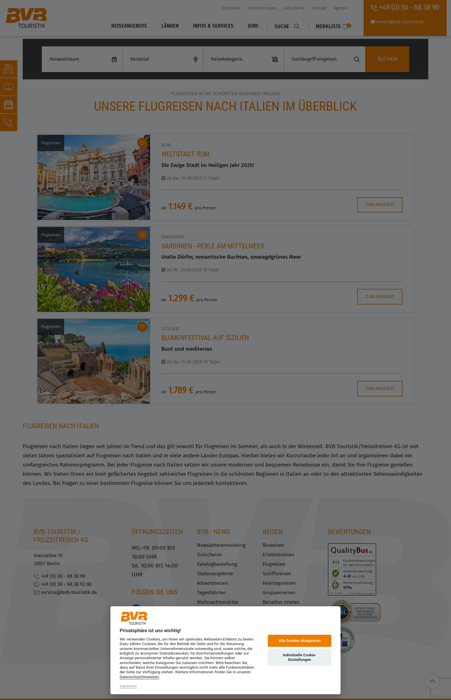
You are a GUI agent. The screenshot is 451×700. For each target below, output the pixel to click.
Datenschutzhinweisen (139, 676)
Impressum (128, 686)
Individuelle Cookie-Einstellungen (299, 657)
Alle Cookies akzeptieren (299, 640)
